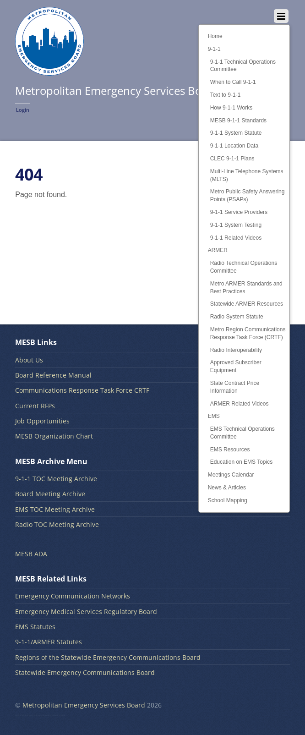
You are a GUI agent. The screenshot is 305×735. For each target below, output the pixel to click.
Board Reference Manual (53, 375)
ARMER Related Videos (239, 403)
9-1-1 (214, 49)
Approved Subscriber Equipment (235, 366)
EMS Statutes (35, 626)
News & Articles (227, 487)
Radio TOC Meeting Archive (57, 524)
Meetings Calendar (231, 475)
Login (22, 109)
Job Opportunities (42, 421)
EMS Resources (230, 449)
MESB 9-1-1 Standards (238, 120)
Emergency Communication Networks (72, 596)
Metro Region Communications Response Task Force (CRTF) (248, 333)
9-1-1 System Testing (236, 225)
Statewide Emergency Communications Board (85, 672)
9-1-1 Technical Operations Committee (243, 66)
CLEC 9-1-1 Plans (232, 158)
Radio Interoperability (236, 350)
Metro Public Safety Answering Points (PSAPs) (247, 195)
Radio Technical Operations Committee (244, 267)
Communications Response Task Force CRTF (82, 390)
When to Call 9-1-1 (233, 82)
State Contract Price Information (234, 387)
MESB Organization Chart (54, 436)
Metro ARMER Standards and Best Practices (246, 287)
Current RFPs (35, 405)
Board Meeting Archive (50, 493)
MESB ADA (31, 553)
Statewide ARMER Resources (246, 304)
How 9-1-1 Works (231, 107)
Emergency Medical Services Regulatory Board (86, 611)
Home (215, 36)
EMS (214, 416)
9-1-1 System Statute (236, 133)
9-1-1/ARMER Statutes (48, 641)
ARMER (218, 250)
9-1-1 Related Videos (236, 238)
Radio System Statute (236, 316)
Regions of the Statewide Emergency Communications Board (108, 657)
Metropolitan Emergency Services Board (83, 705)
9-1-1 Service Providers (238, 212)
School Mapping (227, 500)
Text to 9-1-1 (225, 95)
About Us (29, 360)
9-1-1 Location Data (234, 146)
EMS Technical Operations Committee (242, 433)
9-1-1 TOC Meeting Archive (56, 478)
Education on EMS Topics (241, 462)
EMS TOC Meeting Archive (55, 509)
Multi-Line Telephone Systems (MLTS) (246, 175)
